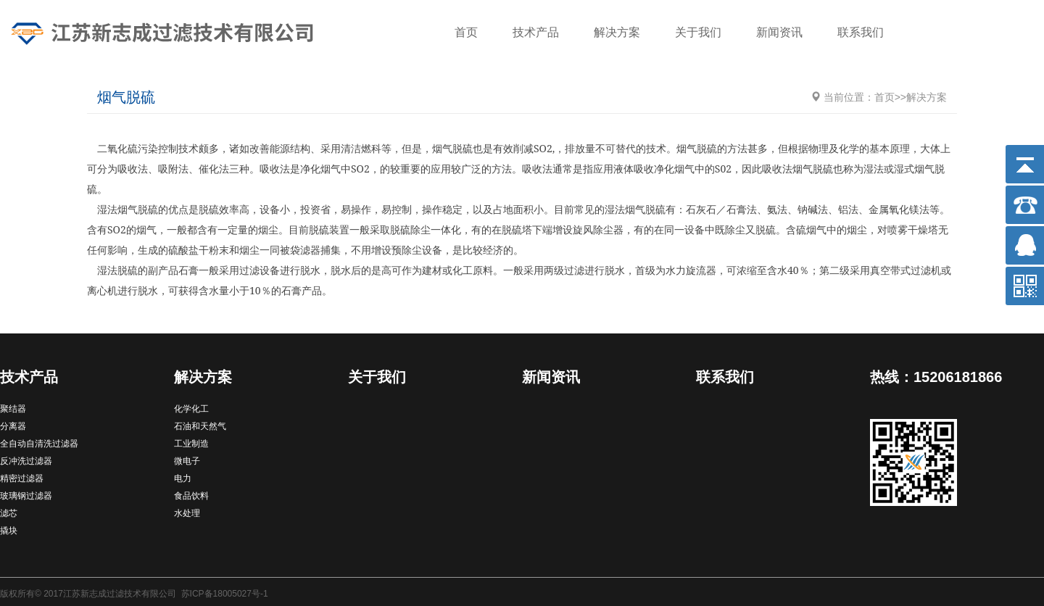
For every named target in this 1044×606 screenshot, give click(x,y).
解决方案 (617, 32)
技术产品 (536, 32)
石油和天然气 (200, 426)
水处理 (187, 513)
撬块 (8, 531)
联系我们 (860, 32)
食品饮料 (191, 496)
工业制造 (191, 444)
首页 (466, 32)
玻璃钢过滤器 (26, 496)
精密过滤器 (22, 478)
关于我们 (698, 32)
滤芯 (8, 513)
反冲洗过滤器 (26, 461)
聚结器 (13, 409)
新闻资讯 (779, 32)
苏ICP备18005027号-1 (224, 594)
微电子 (187, 461)
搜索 (1011, 34)
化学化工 (191, 409)
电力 (182, 478)
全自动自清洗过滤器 (39, 444)
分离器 (13, 426)
